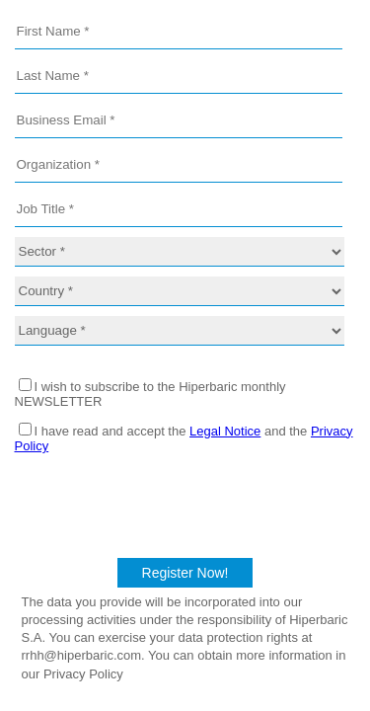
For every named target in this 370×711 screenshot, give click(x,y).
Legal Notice (224, 431)
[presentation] (185, 502)
